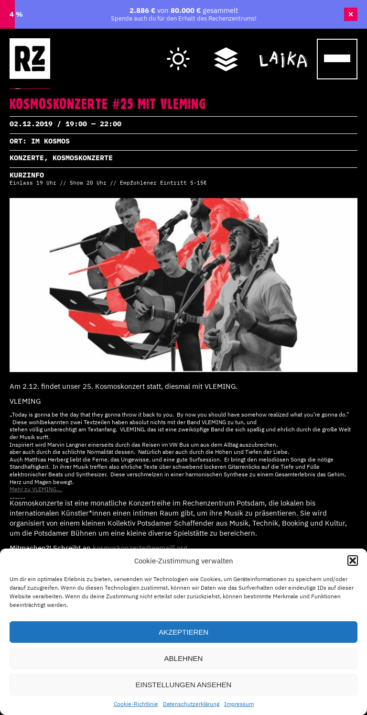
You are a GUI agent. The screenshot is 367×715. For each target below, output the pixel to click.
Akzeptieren (183, 632)
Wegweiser (226, 49)
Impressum (239, 703)
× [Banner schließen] (351, 14)
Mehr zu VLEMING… (36, 489)
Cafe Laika (283, 49)
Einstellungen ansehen (184, 685)
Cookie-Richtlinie (136, 703)
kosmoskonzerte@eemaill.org (139, 547)
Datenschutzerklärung (191, 703)
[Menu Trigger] (337, 59)
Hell (178, 51)
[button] (352, 560)
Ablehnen (183, 658)
